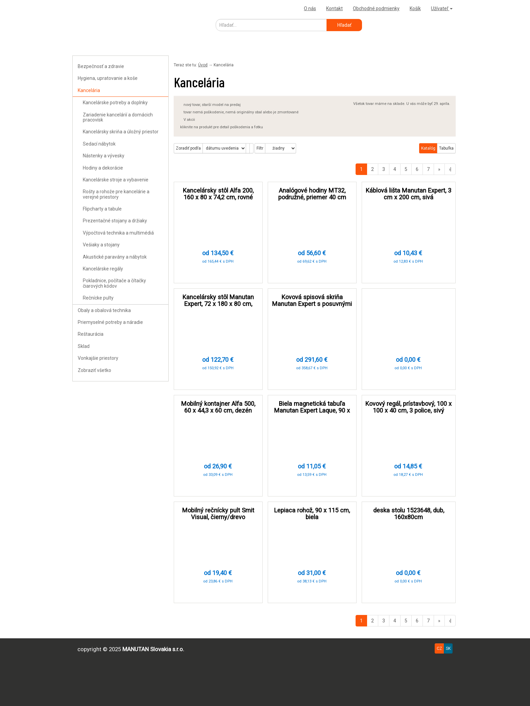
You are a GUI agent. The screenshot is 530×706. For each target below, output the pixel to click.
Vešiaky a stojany (101, 244)
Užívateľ (442, 8)
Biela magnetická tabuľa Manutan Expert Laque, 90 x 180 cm (312, 410)
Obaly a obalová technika (104, 310)
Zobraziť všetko (94, 370)
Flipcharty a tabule (102, 209)
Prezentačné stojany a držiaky (115, 220)
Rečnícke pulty (98, 298)
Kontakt (334, 8)
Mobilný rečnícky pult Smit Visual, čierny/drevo (218, 514)
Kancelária (89, 90)
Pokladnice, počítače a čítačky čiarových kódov (114, 283)
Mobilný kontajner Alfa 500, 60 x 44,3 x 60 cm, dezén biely (218, 410)
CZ (439, 648)
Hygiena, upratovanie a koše (108, 78)
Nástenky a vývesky (103, 155)
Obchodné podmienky (376, 8)
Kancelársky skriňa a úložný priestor (121, 131)
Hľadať (344, 25)
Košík (415, 8)
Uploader (84, 8)
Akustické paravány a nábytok (115, 257)
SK (448, 648)
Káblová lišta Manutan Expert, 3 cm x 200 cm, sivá (408, 194)
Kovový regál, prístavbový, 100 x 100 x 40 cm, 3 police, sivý (408, 407)
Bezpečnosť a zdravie (101, 66)
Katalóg (428, 148)
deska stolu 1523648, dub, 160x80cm (408, 514)
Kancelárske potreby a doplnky (115, 102)
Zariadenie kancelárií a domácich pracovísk (118, 117)
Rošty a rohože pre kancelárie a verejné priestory (116, 194)
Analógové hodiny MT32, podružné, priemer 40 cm (312, 194)
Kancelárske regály (103, 268)
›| (450, 169)
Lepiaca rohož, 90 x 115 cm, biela (312, 514)
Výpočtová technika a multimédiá (118, 233)
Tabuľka (446, 148)
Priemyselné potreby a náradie (110, 322)
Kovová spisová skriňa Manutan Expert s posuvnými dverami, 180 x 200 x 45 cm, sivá (312, 307)
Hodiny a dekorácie (103, 168)
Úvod (203, 65)
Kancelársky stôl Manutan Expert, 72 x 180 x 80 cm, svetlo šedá (218, 303)
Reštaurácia (90, 334)
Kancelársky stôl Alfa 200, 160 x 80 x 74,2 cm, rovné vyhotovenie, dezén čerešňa (218, 197)
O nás (310, 8)
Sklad (84, 346)
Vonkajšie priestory (98, 358)
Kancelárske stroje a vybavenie (115, 179)
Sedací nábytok (99, 144)
